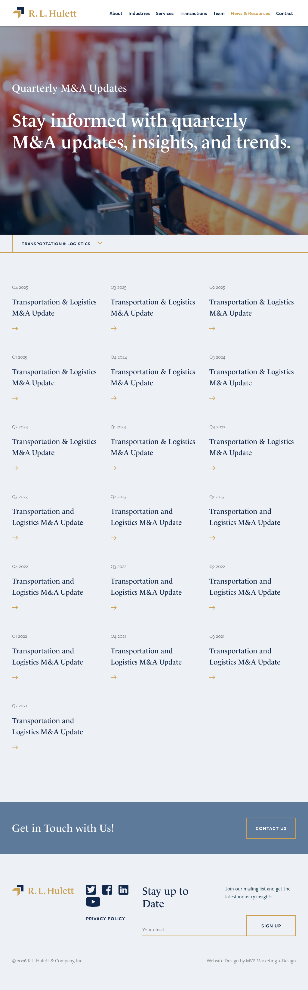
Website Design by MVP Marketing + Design (251, 960)
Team (219, 13)
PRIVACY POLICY (105, 918)
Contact (284, 13)
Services (165, 13)
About (115, 13)
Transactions (193, 13)
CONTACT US (271, 828)
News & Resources (250, 13)
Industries (139, 13)
